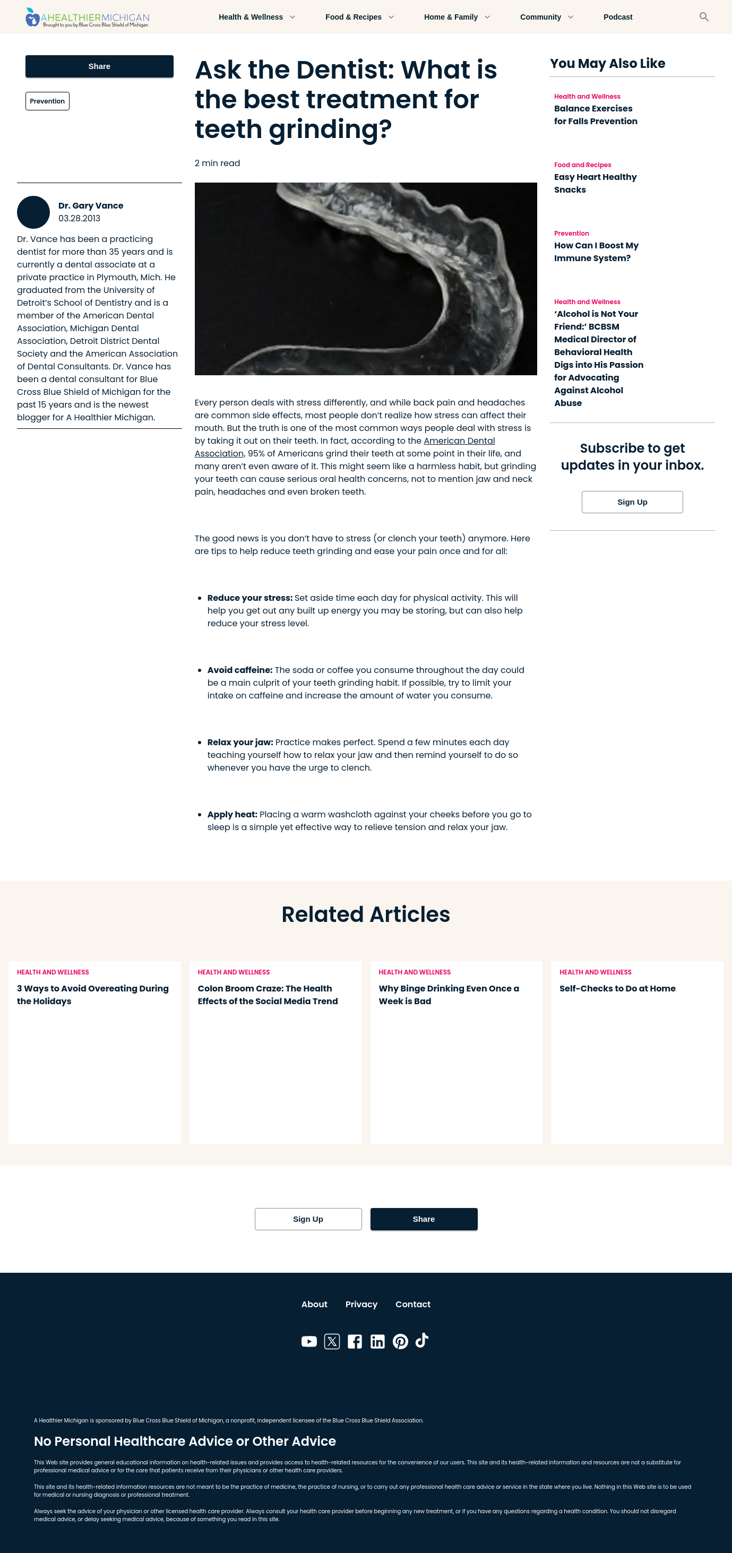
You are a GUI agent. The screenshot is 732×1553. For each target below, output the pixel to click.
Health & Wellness (257, 17)
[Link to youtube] (309, 1343)
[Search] (704, 17)
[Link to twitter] (332, 1343)
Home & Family (457, 17)
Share (99, 66)
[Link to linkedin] (377, 1343)
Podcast (617, 17)
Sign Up (632, 502)
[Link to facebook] (355, 1343)
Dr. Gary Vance (91, 206)
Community (547, 17)
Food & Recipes (360, 17)
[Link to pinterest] (400, 1343)
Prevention (47, 101)
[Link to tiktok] (423, 1343)
